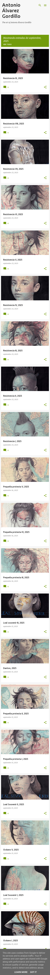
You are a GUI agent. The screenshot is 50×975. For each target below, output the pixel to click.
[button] (45, 87)
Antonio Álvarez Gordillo (11, 10)
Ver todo (7, 44)
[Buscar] (39, 5)
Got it (33, 972)
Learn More (20, 972)
